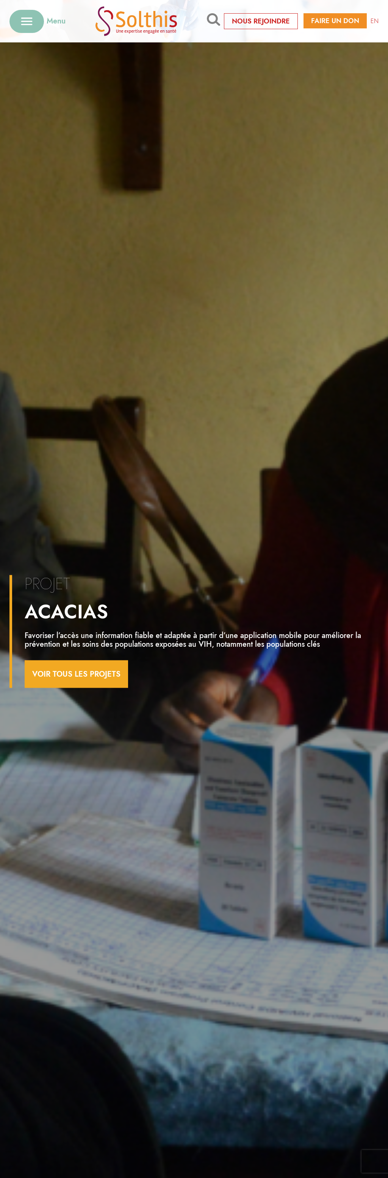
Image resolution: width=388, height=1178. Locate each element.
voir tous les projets (76, 673)
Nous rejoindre (261, 21)
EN (375, 21)
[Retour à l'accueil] (136, 21)
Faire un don (335, 21)
